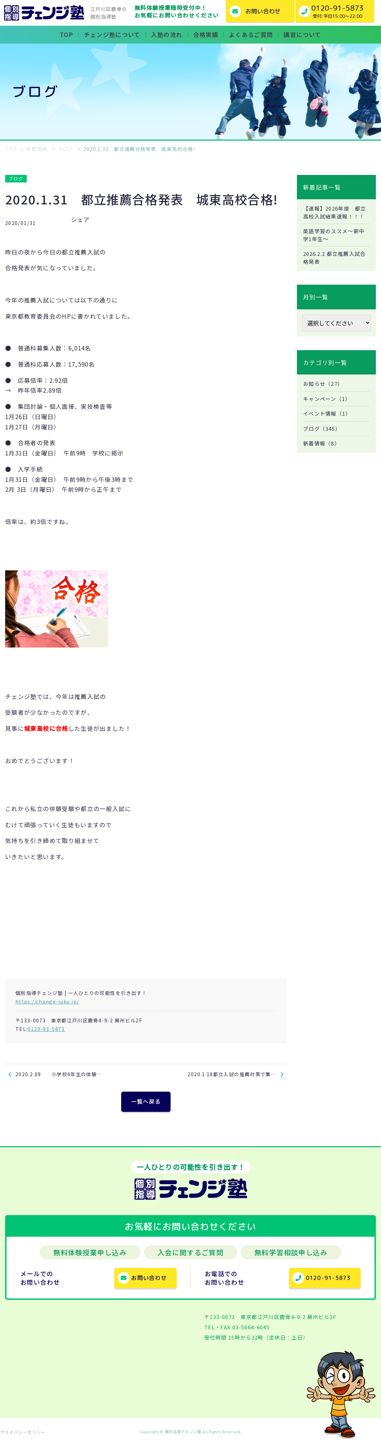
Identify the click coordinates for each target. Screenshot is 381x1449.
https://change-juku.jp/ (47, 1001)
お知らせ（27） (324, 395)
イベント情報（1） (328, 426)
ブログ (16, 178)
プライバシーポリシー (23, 1437)
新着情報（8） (323, 457)
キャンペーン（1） (328, 411)
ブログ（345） (323, 442)
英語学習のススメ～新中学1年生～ (336, 245)
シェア (80, 219)
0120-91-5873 (46, 1028)
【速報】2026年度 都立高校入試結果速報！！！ (334, 217)
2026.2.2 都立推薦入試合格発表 (334, 268)
